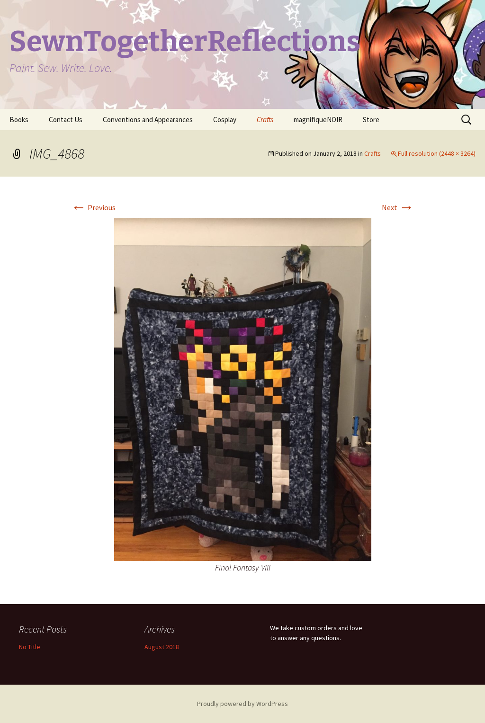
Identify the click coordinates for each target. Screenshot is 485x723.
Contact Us (65, 119)
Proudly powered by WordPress (242, 703)
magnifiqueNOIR (318, 119)
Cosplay (224, 119)
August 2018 (161, 647)
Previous (93, 207)
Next (398, 207)
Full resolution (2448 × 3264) (437, 153)
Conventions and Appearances (148, 119)
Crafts (265, 119)
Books (18, 119)
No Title (29, 647)
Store (371, 119)
